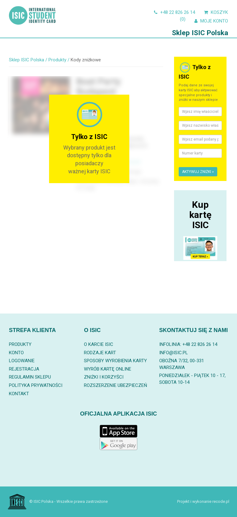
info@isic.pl (173, 352)
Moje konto (210, 21)
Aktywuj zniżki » (198, 172)
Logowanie (22, 360)
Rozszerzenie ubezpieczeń (115, 385)
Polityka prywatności (35, 385)
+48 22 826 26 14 (173, 12)
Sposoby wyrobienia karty (115, 360)
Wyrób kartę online (107, 369)
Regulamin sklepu (30, 377)
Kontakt (19, 393)
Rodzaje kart (100, 352)
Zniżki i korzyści (103, 377)
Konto (16, 352)
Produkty (20, 344)
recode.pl (220, 501)
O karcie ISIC (98, 344)
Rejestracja (24, 369)
